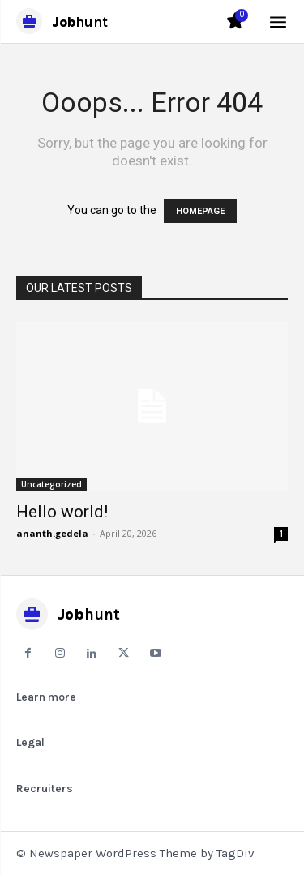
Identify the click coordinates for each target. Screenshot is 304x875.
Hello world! (62, 511)
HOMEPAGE (200, 211)
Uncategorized (51, 484)
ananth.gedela (52, 533)
